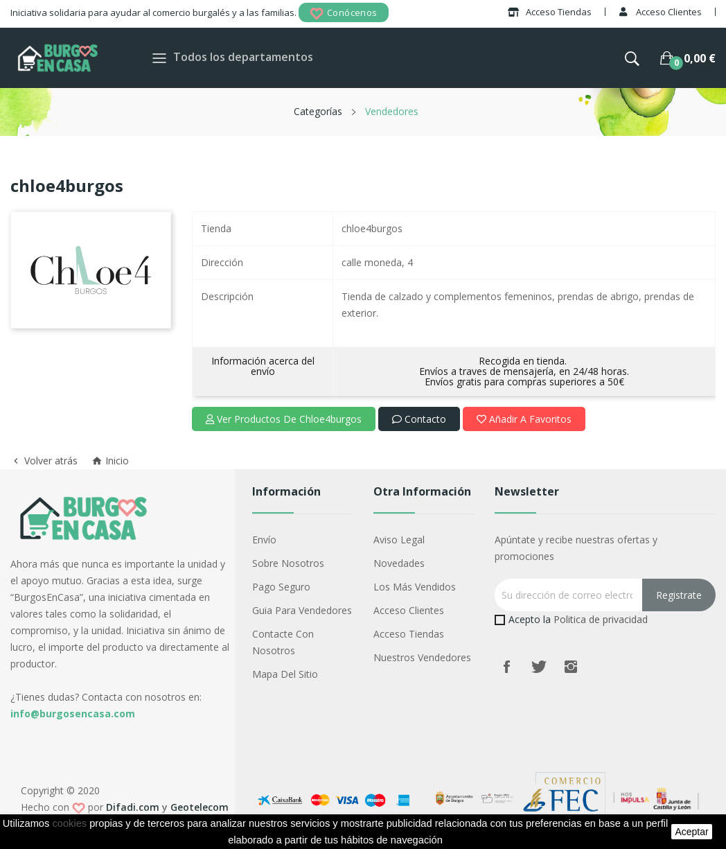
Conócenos (344, 13)
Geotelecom (199, 807)
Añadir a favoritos (524, 419)
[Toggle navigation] (159, 58)
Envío (264, 539)
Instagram (570, 666)
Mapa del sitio (285, 674)
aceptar (691, 831)
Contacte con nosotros (283, 642)
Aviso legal (399, 539)
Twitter (538, 666)
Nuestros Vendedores (422, 657)
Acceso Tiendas (408, 633)
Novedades (399, 563)
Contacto (419, 419)
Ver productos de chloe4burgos (284, 419)
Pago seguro (281, 586)
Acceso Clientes (408, 610)
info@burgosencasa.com (72, 713)
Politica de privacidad (601, 619)
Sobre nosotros (288, 563)
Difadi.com (132, 807)
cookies (69, 823)
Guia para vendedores (302, 610)
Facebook (507, 666)
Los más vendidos (414, 586)
